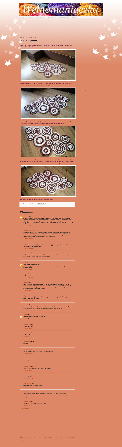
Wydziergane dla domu (51, 17)
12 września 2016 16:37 (28, 353)
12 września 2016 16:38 (28, 370)
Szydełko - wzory (30, 17)
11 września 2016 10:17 (28, 258)
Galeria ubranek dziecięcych (63, 17)
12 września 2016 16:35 (28, 328)
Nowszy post (22, 437)
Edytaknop (25, 282)
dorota (24, 262)
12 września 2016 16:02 (28, 320)
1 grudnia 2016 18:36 (27, 405)
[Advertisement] (47, 423)
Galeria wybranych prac (40, 17)
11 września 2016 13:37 (28, 290)
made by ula (26, 304)
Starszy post (72, 437)
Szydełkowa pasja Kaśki (28, 295)
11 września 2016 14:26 (28, 300)
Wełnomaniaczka (27, 243)
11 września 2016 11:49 (28, 277)
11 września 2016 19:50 (28, 310)
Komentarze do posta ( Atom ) (31, 439)
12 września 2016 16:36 (28, 345)
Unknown (25, 314)
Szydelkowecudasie (27, 230)
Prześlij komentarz (26, 408)
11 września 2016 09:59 (28, 238)
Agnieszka (25, 214)
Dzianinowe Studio (27, 383)
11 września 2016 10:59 (28, 269)
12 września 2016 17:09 (28, 378)
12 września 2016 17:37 (28, 387)
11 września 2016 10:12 (28, 248)
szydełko (25, 205)
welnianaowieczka (27, 374)
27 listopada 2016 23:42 (28, 397)
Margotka (25, 274)
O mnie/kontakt (74, 17)
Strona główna (22, 17)
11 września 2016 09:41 (28, 225)
